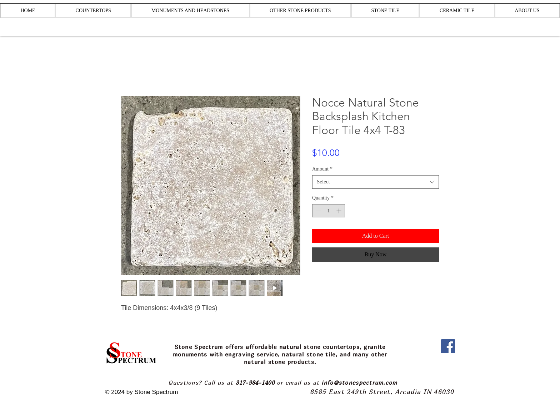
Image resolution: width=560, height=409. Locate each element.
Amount (322, 169)
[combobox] (375, 182)
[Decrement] (317, 210)
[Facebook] (448, 346)
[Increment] (339, 210)
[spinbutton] (328, 210)
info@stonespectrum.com (359, 382)
